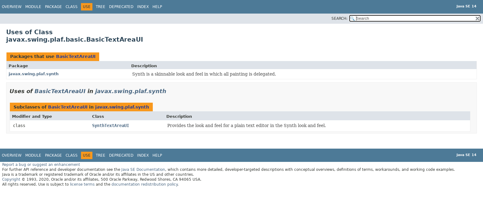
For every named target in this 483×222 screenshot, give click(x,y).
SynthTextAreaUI (110, 125)
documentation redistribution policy (144, 184)
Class (72, 7)
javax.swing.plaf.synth (34, 74)
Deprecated (121, 7)
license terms (82, 184)
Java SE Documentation (143, 169)
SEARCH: (339, 18)
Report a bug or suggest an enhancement (41, 164)
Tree (100, 7)
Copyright (11, 179)
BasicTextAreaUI (75, 56)
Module (33, 7)
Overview (12, 7)
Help (157, 7)
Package (53, 7)
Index (143, 7)
